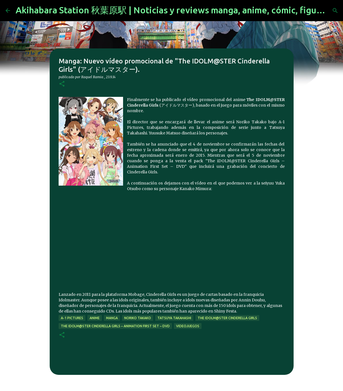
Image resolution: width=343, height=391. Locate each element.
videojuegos (187, 326)
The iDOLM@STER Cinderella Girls (227, 318)
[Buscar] (335, 10)
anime (95, 318)
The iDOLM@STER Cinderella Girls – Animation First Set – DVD (115, 326)
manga (112, 318)
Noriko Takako (137, 318)
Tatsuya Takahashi (174, 318)
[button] (62, 84)
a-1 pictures (72, 318)
